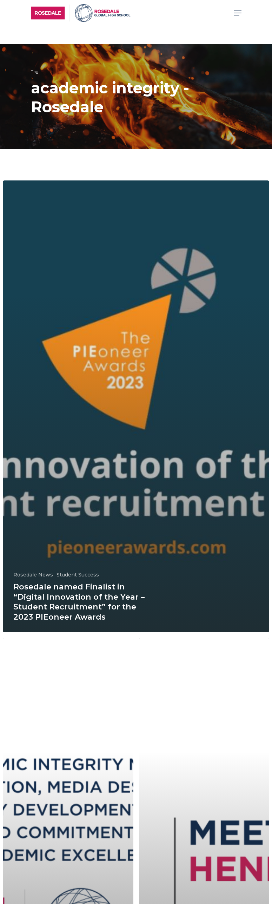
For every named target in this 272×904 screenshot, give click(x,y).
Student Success (78, 575)
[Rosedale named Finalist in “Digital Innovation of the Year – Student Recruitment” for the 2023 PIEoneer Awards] (136, 406)
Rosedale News (33, 575)
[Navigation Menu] (237, 13)
